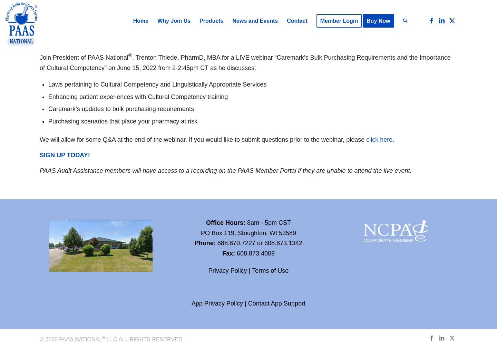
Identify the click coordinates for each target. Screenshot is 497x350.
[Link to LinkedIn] (442, 21)
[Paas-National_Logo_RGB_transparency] (21, 24)
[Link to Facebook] (431, 21)
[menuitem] (141, 21)
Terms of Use (270, 270)
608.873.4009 (256, 253)
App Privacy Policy (217, 303)
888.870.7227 (236, 243)
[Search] (405, 21)
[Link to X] (452, 21)
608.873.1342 (283, 243)
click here (379, 139)
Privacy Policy (227, 270)
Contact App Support (276, 303)
